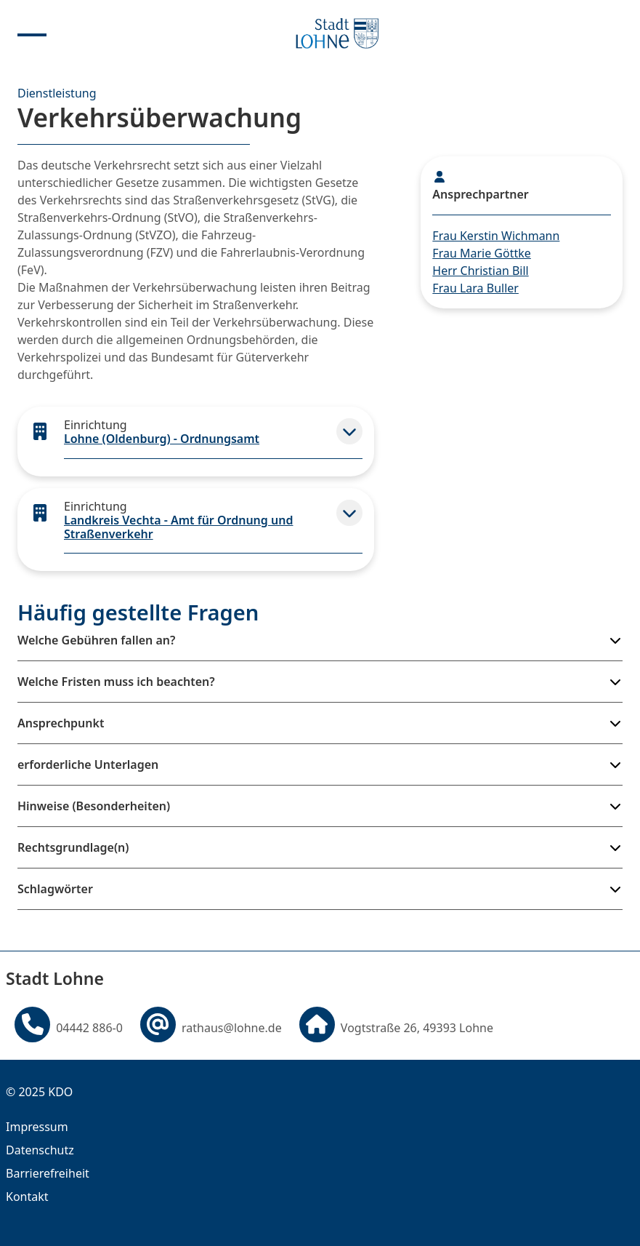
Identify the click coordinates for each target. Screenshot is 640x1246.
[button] (349, 431)
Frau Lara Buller (475, 288)
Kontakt (27, 1197)
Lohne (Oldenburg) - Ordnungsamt (161, 439)
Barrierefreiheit (47, 1173)
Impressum (37, 1127)
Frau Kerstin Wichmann (495, 236)
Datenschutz (40, 1150)
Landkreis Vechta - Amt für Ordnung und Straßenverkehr (178, 527)
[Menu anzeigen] (31, 33)
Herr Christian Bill (480, 271)
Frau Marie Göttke (481, 253)
